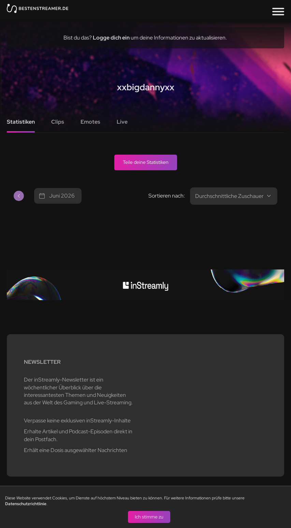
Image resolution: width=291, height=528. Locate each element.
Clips (57, 121)
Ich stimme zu (149, 516)
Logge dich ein (111, 37)
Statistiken (21, 121)
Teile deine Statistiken (146, 162)
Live (122, 121)
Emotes (90, 121)
